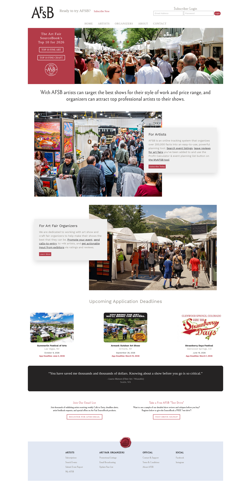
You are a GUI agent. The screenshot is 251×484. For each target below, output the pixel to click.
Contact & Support (151, 457)
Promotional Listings (108, 457)
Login (217, 13)
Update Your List (106, 466)
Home (89, 23)
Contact (159, 23)
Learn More (45, 254)
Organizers (124, 23)
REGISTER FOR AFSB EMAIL (84, 417)
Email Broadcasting (107, 462)
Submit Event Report (74, 466)
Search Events (71, 462)
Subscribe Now (101, 11)
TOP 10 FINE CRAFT (51, 57)
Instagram (180, 462)
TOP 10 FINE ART (51, 49)
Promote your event (79, 239)
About (143, 23)
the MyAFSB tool (159, 159)
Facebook (180, 457)
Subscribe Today (157, 166)
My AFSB (69, 471)
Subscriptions (71, 457)
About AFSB (148, 466)
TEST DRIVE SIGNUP (166, 417)
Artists (104, 23)
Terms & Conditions (151, 462)
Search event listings (180, 148)
